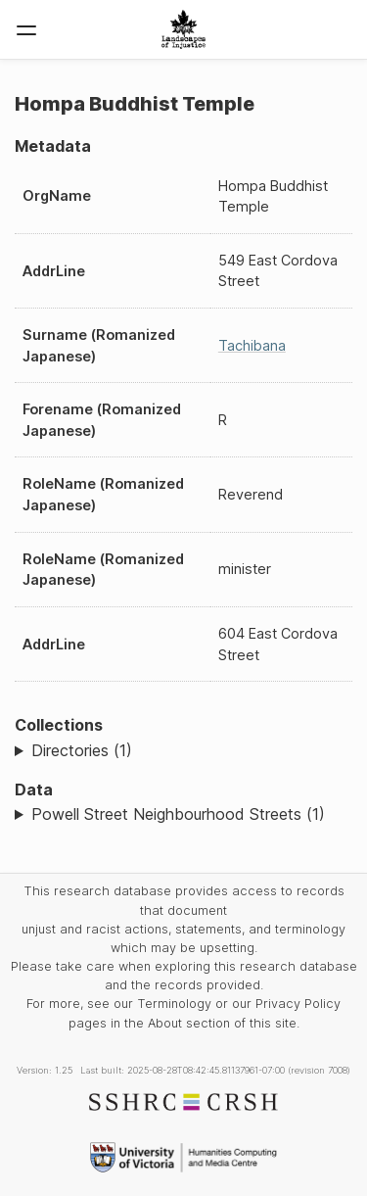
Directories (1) (81, 750)
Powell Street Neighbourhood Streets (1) (178, 814)
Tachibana (252, 345)
